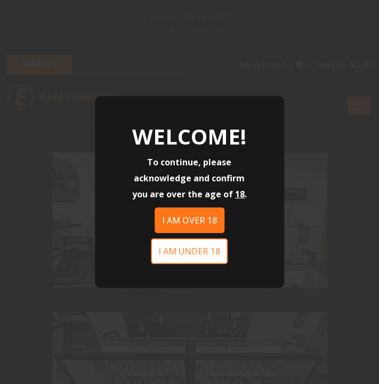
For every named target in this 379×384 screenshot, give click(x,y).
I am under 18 (189, 251)
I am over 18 (189, 220)
